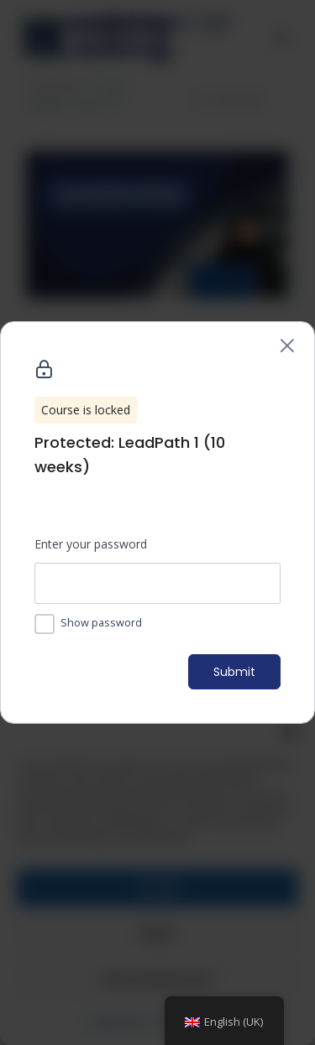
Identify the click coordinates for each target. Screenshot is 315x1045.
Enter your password (90, 544)
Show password (101, 622)
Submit (234, 671)
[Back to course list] (287, 345)
